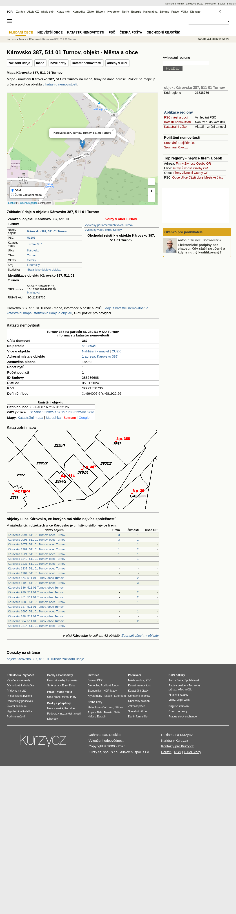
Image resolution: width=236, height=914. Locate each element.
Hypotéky (113, 11)
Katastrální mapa (30, 417)
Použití (166, 752)
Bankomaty (65, 675)
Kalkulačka (150, 11)
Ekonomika (94, 690)
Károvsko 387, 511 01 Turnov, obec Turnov (36, 606)
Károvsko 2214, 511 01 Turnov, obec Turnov (36, 625)
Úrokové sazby (56, 680)
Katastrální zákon (176, 126)
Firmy (180, 163)
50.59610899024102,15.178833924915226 (61, 412)
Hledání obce (21, 32)
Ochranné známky (139, 695)
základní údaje (19, 63)
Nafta (117, 712)
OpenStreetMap (29, 203)
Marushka (53, 417)
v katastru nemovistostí (60, 84)
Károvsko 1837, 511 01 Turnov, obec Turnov (36, 563)
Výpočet (28, 675)
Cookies (115, 735)
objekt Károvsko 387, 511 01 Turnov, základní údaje (45, 659)
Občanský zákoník (139, 701)
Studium (231, 3)
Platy (73, 697)
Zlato (90, 11)
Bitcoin (100, 11)
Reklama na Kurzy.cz (177, 735)
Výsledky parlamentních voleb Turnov (109, 225)
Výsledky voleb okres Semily (103, 229)
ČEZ (99, 680)
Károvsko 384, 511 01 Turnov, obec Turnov (36, 621)
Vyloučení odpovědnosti (106, 740)
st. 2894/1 (89, 346)
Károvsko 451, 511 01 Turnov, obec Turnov (36, 597)
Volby (172, 699)
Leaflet (12, 203)
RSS (177, 752)
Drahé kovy (95, 702)
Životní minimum (17, 706)
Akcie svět (47, 11)
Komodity (79, 11)
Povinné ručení (16, 716)
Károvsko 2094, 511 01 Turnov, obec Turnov (36, 535)
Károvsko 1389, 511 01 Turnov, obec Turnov (36, 549)
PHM (99, 712)
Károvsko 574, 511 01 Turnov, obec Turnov (36, 578)
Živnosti (190, 163)
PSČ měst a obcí (176, 117)
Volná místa (64, 691)
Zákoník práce (136, 706)
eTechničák (185, 689)
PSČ (112, 32)
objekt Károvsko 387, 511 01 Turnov (194, 88)
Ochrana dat (98, 735)
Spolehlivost (192, 680)
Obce (176, 177)
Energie (136, 11)
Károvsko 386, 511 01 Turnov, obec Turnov (36, 587)
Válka (184, 11)
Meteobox (210, 3)
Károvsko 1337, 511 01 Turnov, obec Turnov (36, 568)
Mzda (65, 697)
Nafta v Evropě (96, 716)
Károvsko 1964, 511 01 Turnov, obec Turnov (36, 573)
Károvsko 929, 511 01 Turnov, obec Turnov (36, 592)
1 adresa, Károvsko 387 (100, 356)
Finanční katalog (178, 694)
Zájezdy (190, 3)
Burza (91, 680)
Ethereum (120, 695)
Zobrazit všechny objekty (140, 635)
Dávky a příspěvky (59, 703)
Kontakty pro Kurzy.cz (177, 746)
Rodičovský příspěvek (20, 701)
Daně (131, 716)
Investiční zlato (104, 707)
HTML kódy (192, 752)
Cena (179, 680)
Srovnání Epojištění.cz (179, 143)
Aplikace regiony (178, 112)
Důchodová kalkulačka (20, 685)
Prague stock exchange (183, 716)
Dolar (72, 685)
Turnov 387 (34, 244)
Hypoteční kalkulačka (19, 711)
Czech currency (178, 711)
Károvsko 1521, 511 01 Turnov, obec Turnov (36, 554)
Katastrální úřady (138, 690)
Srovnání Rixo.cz (176, 147)
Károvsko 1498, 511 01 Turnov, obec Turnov (36, 583)
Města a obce (136, 680)
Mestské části (213, 177)
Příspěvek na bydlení (19, 695)
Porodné (70, 708)
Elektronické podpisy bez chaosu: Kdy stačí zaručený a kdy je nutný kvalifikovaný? (201, 248)
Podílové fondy (109, 685)
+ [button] (151, 191)
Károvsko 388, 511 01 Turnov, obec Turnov (36, 616)
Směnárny (53, 685)
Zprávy (20, 11)
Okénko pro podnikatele (183, 232)
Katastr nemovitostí (177, 122)
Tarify (125, 11)
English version (179, 706)
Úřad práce (53, 697)
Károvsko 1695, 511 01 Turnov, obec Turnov (36, 611)
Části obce (196, 177)
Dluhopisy (93, 685)
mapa (40, 63)
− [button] (151, 198)
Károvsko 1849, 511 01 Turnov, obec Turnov (36, 558)
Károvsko (33, 250)
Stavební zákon (137, 711)
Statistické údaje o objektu (44, 269)
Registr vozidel (177, 685)
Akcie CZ (33, 11)
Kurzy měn (63, 11)
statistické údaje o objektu (52, 313)
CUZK (116, 351)
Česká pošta (131, 32)
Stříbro (118, 707)
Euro (64, 685)
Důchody (52, 718)
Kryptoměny (95, 695)
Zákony (164, 11)
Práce (175, 11)
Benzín (108, 712)
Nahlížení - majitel (95, 351)
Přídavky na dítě (16, 690)
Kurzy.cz (11, 39)
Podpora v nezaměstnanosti (64, 713)
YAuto (200, 3)
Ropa (91, 712)
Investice (93, 675)
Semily (31, 260)
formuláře (141, 716)
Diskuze (195, 11)
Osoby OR (203, 163)
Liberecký (33, 265)
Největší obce (50, 32)
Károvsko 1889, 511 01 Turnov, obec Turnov (36, 602)
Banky (51, 675)
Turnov (31, 255)
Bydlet (221, 3)
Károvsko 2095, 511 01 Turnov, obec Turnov (36, 539)
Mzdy (113, 690)
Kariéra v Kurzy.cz (174, 740)
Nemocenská (55, 708)
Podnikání (134, 675)
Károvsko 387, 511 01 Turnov (59, 39)
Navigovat (33, 292)
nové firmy (58, 63)
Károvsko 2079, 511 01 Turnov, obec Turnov (36, 544)
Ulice (184, 177)
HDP (106, 690)
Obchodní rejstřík (174, 3)
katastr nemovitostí (86, 63)
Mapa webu (183, 699)
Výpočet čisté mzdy (18, 680)
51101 (31, 237)
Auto (171, 680)
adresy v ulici (117, 63)
